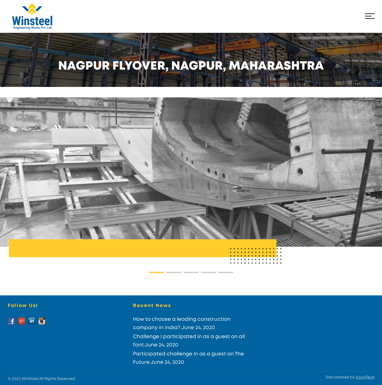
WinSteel (29, 379)
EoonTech (365, 377)
